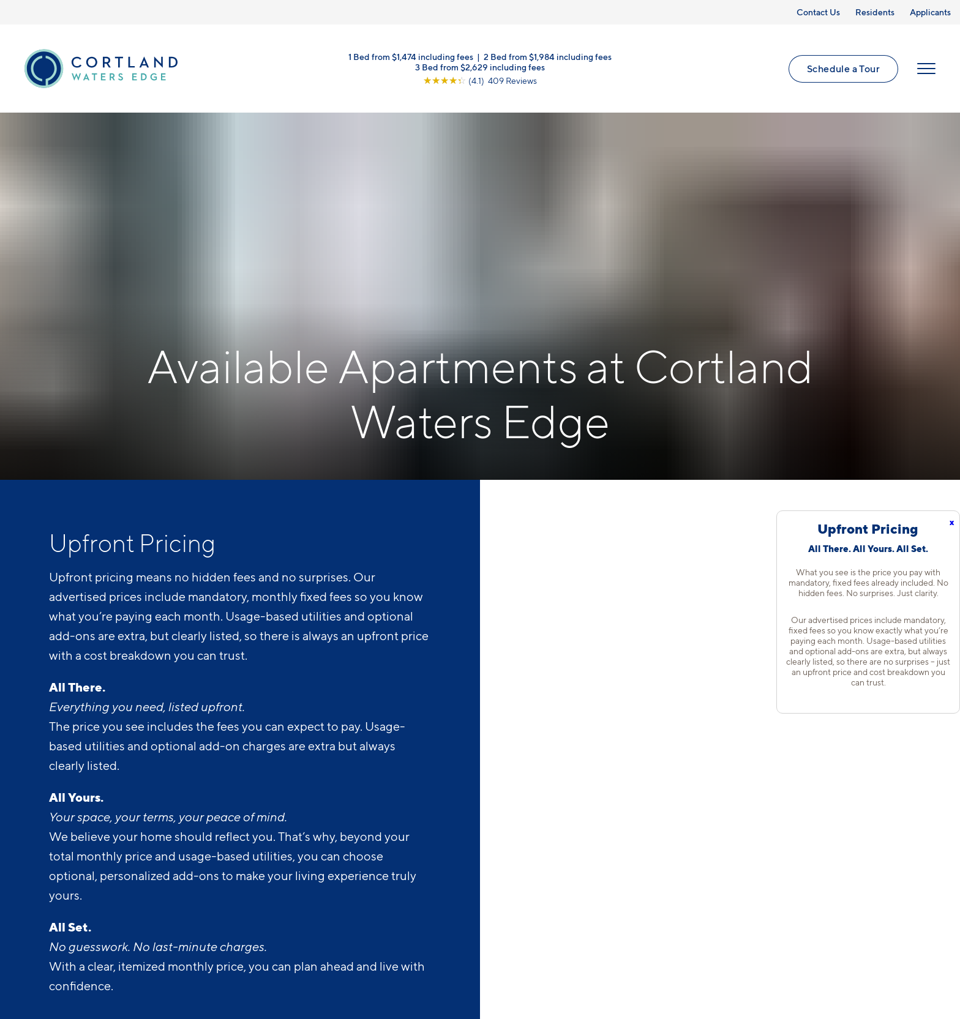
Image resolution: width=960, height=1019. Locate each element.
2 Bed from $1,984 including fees (548, 56)
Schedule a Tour (843, 68)
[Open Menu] (926, 68)
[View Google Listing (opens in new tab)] (480, 80)
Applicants (930, 12)
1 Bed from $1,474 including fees (410, 56)
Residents (874, 12)
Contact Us (818, 12)
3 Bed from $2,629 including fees (480, 67)
